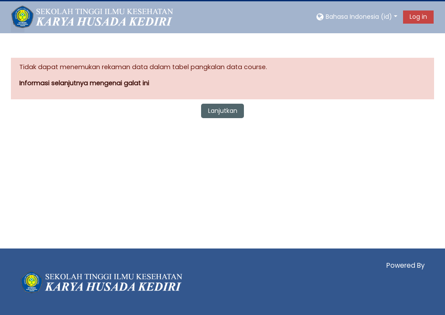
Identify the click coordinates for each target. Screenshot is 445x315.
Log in (418, 16)
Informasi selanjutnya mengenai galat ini (84, 83)
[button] (356, 16)
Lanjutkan (222, 110)
